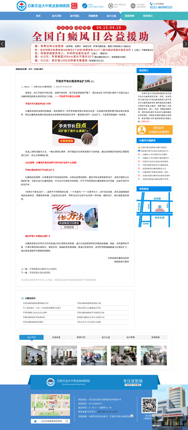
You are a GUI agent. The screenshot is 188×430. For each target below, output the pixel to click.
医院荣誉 (129, 16)
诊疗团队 (75, 16)
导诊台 (124, 364)
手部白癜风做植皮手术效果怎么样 (90, 313)
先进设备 (56, 337)
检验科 (34, 364)
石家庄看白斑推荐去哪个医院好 (154, 147)
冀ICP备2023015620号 (108, 412)
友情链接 (155, 337)
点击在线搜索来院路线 (50, 421)
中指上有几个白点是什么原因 (89, 322)
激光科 (154, 364)
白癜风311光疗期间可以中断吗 (154, 154)
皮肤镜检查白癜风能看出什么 (154, 169)
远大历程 (56, 16)
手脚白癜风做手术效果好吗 (34, 317)
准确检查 (93, 16)
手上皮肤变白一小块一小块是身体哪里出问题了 (42, 308)
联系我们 (148, 16)
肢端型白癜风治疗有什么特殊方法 (90, 317)
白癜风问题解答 (147, 140)
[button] (2, 43)
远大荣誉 (131, 337)
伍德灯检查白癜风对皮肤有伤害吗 (156, 176)
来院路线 (144, 189)
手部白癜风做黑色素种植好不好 (36, 303)
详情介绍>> (146, 122)
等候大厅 (94, 364)
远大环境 (31, 337)
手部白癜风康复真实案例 (33, 322)
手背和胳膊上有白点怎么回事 (35, 313)
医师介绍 (81, 337)
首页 (38, 16)
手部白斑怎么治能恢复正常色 (89, 308)
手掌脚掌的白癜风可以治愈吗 (43, 269)
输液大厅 (64, 364)
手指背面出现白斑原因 (39, 273)
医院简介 (144, 70)
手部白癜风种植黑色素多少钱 (89, 303)
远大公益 (111, 16)
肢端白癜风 (38, 69)
